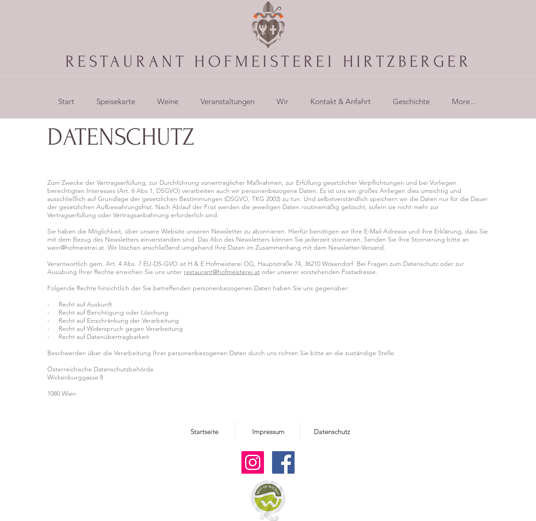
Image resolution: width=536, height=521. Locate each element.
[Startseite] (204, 431)
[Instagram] (252, 462)
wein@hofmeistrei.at (75, 247)
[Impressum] (268, 431)
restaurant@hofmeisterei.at (222, 272)
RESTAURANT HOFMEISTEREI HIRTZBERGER (268, 61)
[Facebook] (283, 462)
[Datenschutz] (332, 431)
